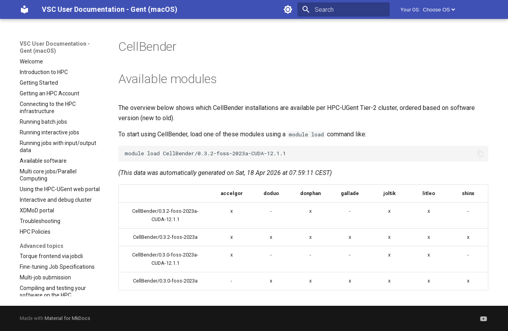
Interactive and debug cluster (56, 200)
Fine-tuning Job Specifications (57, 267)
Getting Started (39, 83)
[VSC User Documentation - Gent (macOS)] (24, 9)
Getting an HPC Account (49, 93)
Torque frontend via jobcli (51, 256)
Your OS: (410, 10)
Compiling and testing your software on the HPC (53, 291)
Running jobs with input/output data (58, 146)
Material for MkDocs (67, 318)
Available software (43, 161)
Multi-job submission (45, 277)
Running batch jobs (43, 122)
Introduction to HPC (44, 72)
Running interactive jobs (49, 132)
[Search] (343, 9)
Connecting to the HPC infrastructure (48, 107)
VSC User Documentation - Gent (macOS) (55, 47)
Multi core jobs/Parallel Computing (48, 175)
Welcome (31, 61)
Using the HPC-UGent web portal (60, 189)
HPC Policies (35, 232)
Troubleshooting (40, 221)
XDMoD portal (37, 210)
